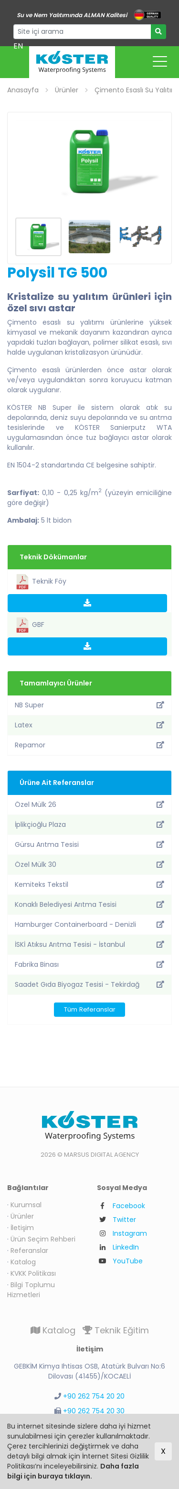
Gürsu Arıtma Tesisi (89, 844)
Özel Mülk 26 (89, 804)
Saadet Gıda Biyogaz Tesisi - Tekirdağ (89, 984)
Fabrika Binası (89, 964)
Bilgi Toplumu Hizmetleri (31, 1290)
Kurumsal (26, 1205)
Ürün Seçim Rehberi (43, 1239)
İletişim (22, 1227)
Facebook (129, 1206)
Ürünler (22, 1216)
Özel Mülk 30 (89, 864)
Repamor (89, 745)
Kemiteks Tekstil (89, 884)
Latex (89, 725)
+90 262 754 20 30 (94, 1411)
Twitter (124, 1219)
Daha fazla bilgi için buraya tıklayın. (73, 1471)
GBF (29, 625)
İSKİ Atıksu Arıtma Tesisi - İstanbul (89, 944)
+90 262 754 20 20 (94, 1396)
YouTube (128, 1261)
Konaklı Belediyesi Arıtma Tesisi (89, 904)
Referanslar (29, 1250)
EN (18, 45)
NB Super (89, 705)
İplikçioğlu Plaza (89, 824)
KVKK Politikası (33, 1273)
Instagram (130, 1233)
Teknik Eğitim (116, 1330)
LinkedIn (126, 1247)
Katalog (23, 1262)
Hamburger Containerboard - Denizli (89, 924)
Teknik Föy (40, 581)
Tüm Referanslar (90, 1009)
